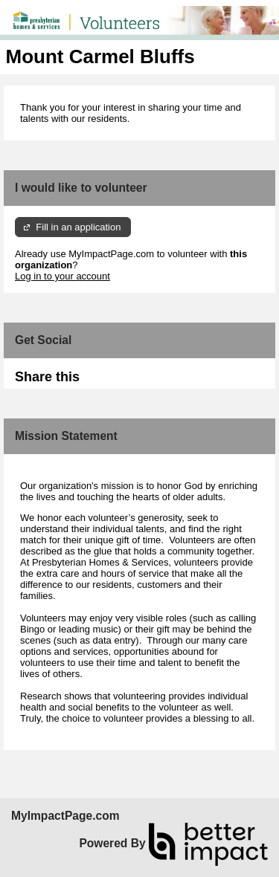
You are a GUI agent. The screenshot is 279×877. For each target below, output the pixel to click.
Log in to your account (62, 276)
